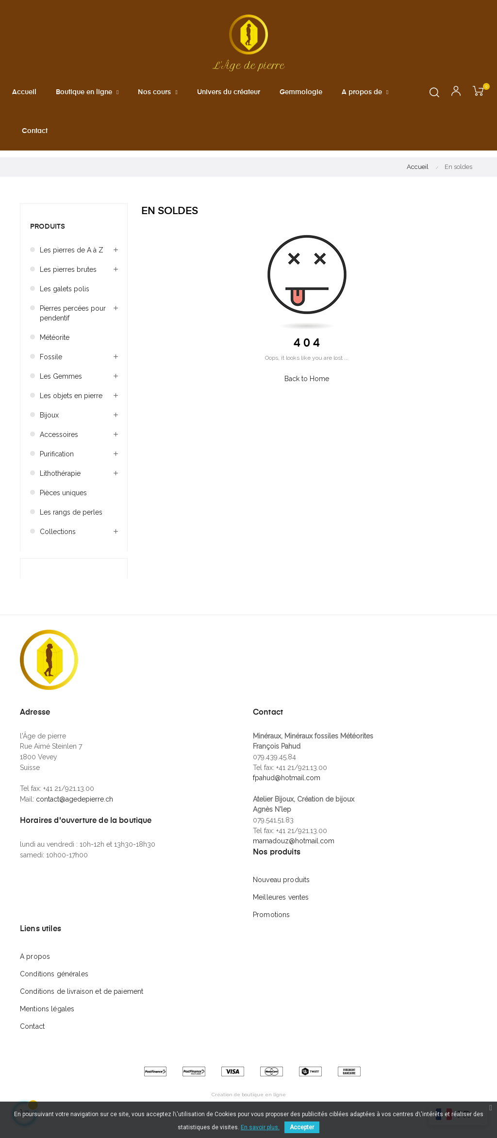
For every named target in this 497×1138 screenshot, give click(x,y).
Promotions (271, 922)
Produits (47, 234)
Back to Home (306, 386)
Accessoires (59, 442)
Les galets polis (64, 297)
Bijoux (49, 423)
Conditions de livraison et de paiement (81, 999)
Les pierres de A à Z (71, 258)
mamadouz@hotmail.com (293, 849)
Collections (58, 539)
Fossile (51, 364)
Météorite (54, 345)
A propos (35, 964)
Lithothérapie (60, 481)
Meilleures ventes (281, 905)
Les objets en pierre (71, 403)
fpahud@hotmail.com (286, 786)
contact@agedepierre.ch (74, 807)
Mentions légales (47, 1017)
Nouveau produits (281, 887)
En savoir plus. (260, 1127)
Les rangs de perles (71, 520)
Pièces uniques (63, 500)
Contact (32, 1034)
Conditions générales (54, 982)
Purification (57, 462)
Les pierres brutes (68, 277)
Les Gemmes (61, 384)
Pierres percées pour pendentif (73, 321)
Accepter (302, 1127)
